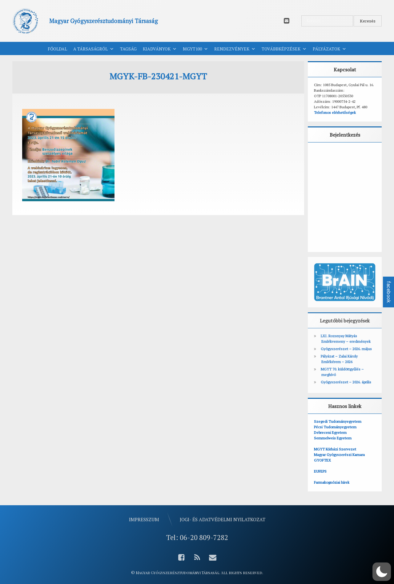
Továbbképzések (284, 49)
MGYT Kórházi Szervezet (335, 449)
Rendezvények (234, 49)
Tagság (128, 49)
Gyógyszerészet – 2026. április (346, 382)
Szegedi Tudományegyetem (337, 421)
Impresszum (144, 519)
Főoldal (57, 49)
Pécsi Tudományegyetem (335, 427)
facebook (389, 292)
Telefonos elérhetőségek (335, 112)
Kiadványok (160, 49)
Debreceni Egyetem (330, 432)
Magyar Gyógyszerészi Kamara (339, 454)
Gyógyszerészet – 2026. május (346, 348)
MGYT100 (195, 49)
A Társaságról (93, 49)
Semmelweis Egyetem (333, 438)
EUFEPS (320, 471)
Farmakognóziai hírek (331, 482)
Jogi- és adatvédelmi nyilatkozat (222, 519)
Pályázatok (329, 49)
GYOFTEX (322, 460)
